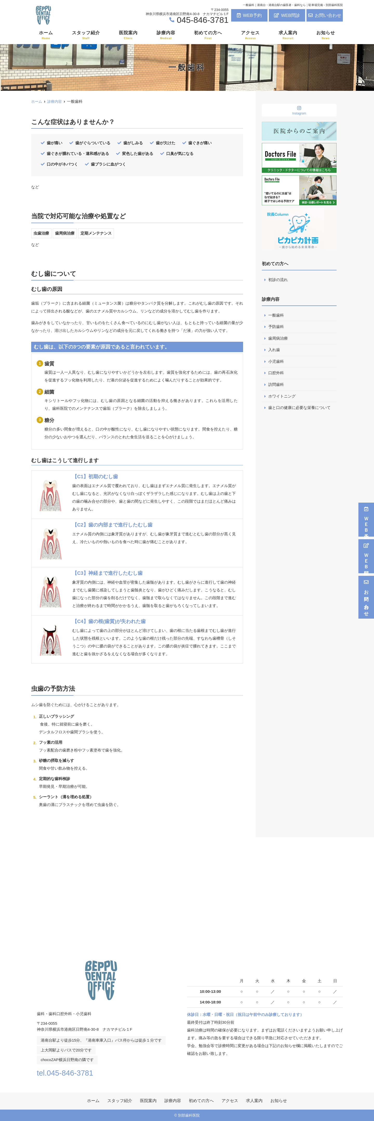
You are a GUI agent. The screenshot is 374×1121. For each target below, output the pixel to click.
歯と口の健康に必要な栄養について (299, 409)
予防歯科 (276, 327)
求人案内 (288, 35)
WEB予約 (249, 15)
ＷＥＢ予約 (366, 520)
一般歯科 (276, 315)
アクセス (250, 35)
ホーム (46, 35)
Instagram (299, 110)
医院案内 (128, 35)
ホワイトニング (282, 397)
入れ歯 (274, 350)
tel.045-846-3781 (70, 1072)
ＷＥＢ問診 (366, 556)
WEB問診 (287, 15)
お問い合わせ (324, 15)
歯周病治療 (278, 339)
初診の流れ (278, 280)
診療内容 (166, 35)
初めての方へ (208, 35)
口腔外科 (276, 374)
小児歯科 (276, 362)
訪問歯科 (276, 385)
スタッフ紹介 (86, 35)
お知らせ (325, 35)
